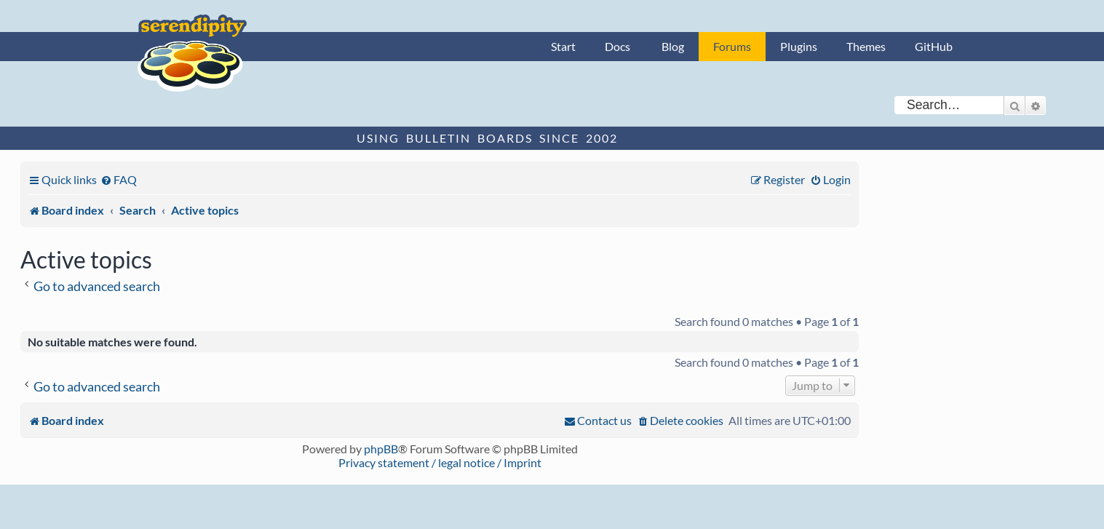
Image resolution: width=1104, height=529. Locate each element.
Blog (673, 46)
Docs (617, 46)
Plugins (798, 46)
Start (563, 46)
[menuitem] (118, 179)
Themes (866, 46)
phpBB (381, 449)
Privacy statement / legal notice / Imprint (439, 462)
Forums (732, 46)
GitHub (934, 46)
